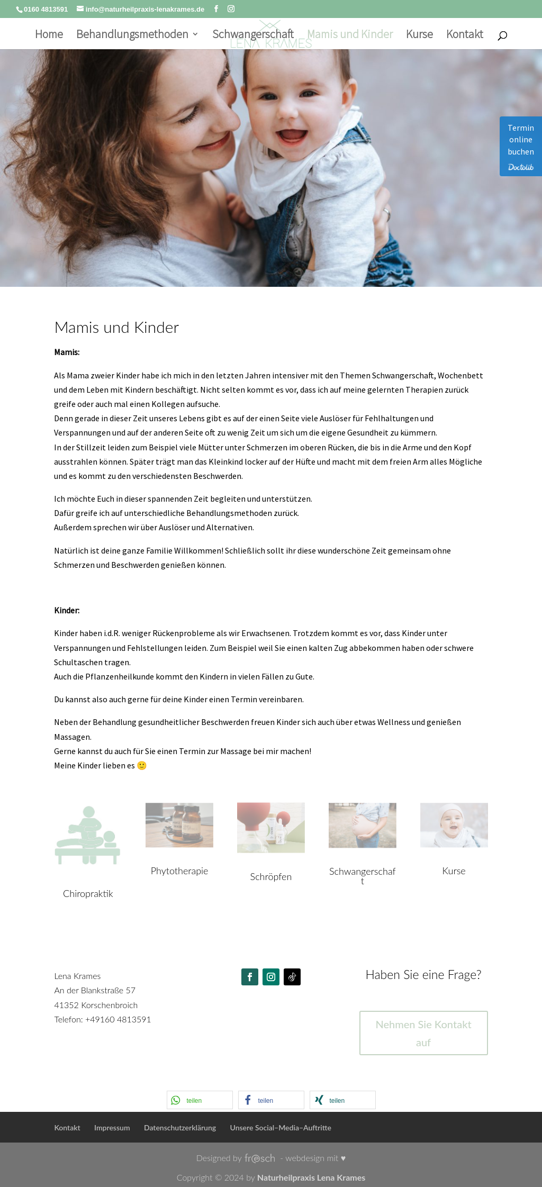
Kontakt (464, 35)
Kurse (419, 35)
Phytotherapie (180, 870)
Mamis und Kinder (350, 35)
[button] (200, 1100)
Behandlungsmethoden (132, 35)
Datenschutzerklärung (180, 1127)
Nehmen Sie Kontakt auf (423, 1033)
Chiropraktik (88, 893)
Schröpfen (271, 876)
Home (49, 35)
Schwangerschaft (253, 35)
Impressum (112, 1127)
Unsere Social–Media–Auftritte (280, 1127)
